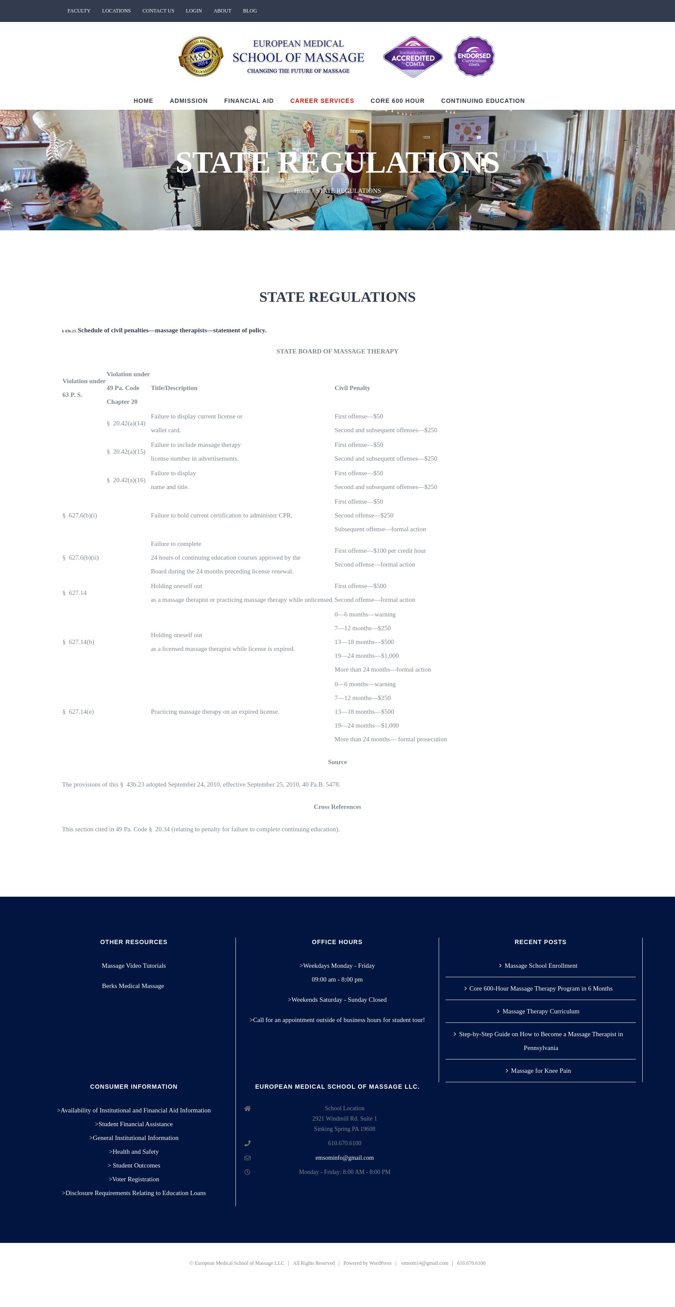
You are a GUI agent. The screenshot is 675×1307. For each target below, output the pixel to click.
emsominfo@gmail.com (345, 1158)
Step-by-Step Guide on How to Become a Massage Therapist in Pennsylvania (541, 1041)
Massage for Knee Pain (541, 1070)
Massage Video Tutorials (134, 965)
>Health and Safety (134, 1151)
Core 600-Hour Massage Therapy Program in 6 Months (541, 988)
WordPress (380, 1263)
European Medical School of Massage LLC (239, 1263)
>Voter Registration (133, 1179)
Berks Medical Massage (134, 985)
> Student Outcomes (134, 1165)
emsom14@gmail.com (425, 1263)
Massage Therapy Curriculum (540, 1011)
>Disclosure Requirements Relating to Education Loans (134, 1192)
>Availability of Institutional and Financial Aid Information (134, 1110)
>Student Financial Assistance (134, 1124)
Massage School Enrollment (541, 965)
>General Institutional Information (134, 1137)
